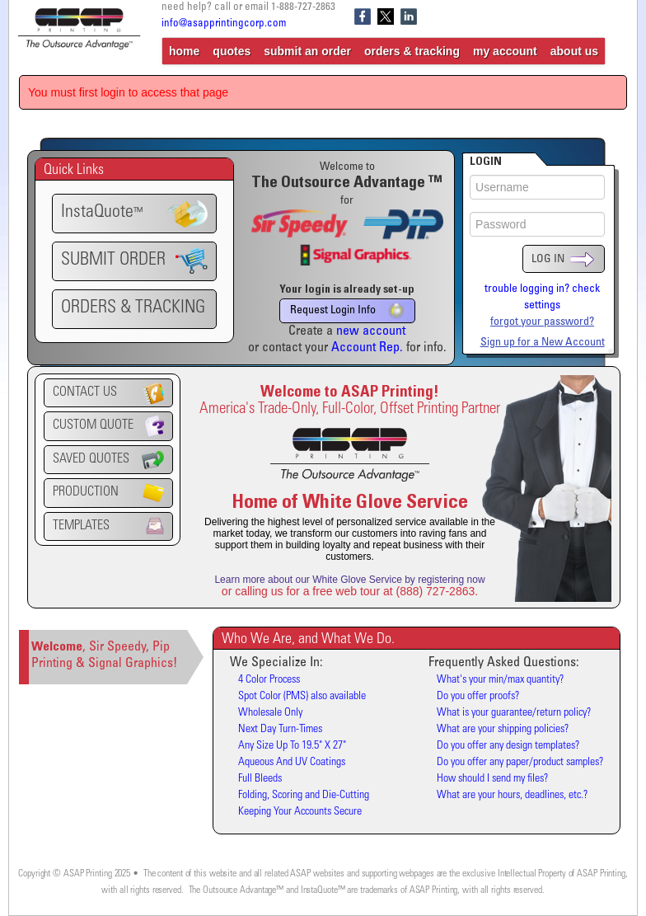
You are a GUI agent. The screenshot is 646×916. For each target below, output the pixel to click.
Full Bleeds (260, 779)
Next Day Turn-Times (280, 729)
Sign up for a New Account (542, 343)
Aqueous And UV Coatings (291, 762)
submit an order (307, 51)
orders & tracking (412, 51)
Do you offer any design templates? (508, 746)
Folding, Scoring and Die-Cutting (303, 795)
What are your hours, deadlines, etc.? (512, 795)
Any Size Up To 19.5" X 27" (292, 746)
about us (574, 51)
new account (370, 331)
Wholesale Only (270, 713)
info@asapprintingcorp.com (224, 24)
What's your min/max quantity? (500, 680)
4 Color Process (269, 680)
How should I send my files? (492, 779)
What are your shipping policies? (503, 729)
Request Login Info (347, 311)
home (184, 51)
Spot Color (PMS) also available (302, 696)
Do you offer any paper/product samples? (520, 762)
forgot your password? (542, 322)
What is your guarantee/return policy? (514, 713)
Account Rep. (367, 348)
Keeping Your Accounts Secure (300, 812)
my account (505, 51)
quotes (231, 51)
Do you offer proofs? (478, 696)
